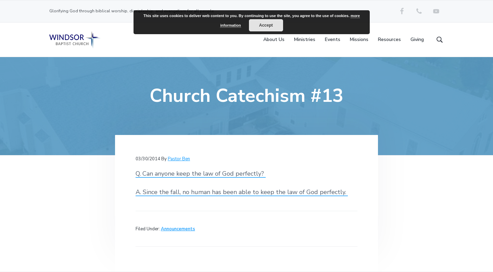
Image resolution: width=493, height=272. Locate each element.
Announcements (178, 229)
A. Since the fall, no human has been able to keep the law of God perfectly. (242, 192)
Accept (266, 25)
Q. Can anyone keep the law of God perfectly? (201, 173)
